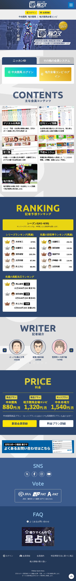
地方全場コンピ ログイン (55, 74)
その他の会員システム (56, 60)
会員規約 (40, 556)
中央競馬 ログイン (21, 72)
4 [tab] (42, 363)
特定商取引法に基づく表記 (62, 556)
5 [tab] (46, 363)
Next (71, 350)
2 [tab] (34, 363)
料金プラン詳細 (56, 423)
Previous (5, 350)
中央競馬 (23, 17)
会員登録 (25, 556)
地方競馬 (32, 17)
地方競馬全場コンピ (48, 17)
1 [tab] (30, 363)
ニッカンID (19, 60)
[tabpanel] (16, 350)
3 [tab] (38, 363)
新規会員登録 (20, 423)
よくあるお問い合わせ (38, 521)
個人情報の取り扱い (38, 561)
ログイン (8, 556)
